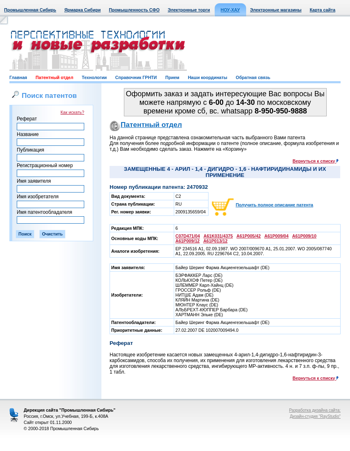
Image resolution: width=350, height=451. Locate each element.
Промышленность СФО (134, 9)
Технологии (94, 77)
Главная (18, 77)
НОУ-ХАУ (230, 9)
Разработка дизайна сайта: (315, 410)
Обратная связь (253, 77)
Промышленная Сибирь (30, 9)
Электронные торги (189, 9)
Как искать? (72, 112)
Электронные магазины (276, 9)
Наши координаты (207, 77)
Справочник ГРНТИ (136, 77)
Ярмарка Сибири (82, 9)
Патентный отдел (54, 77)
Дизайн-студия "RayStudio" (315, 416)
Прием (172, 77)
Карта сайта (322, 9)
